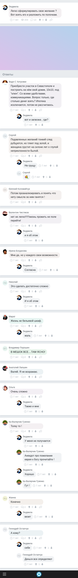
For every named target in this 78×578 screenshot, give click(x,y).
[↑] (40, 20)
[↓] (45, 20)
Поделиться (51, 19)
